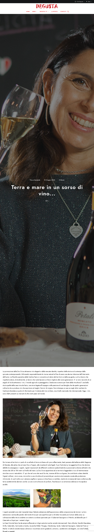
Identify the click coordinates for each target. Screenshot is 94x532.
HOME (28, 11)
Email (35, 421)
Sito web (66, 421)
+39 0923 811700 (10, 293)
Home (32, 487)
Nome (6, 421)
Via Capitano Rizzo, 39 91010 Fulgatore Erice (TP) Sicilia (20, 297)
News (32, 489)
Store (89, 1)
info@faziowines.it (8, 295)
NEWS (34, 11)
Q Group (51, 524)
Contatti (55, 489)
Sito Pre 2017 (57, 487)
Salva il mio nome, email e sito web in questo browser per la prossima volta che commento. (28, 431)
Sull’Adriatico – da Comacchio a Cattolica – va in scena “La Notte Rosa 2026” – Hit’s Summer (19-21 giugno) (51, 353)
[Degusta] (47, 6)
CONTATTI (63, 11)
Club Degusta (80, 1)
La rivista (33, 495)
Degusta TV (34, 492)
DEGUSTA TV (44, 11)
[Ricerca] (68, 11)
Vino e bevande (35, 24)
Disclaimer (9, 527)
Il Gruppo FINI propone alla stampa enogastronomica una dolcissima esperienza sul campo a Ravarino (19, 352)
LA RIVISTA (54, 11)
